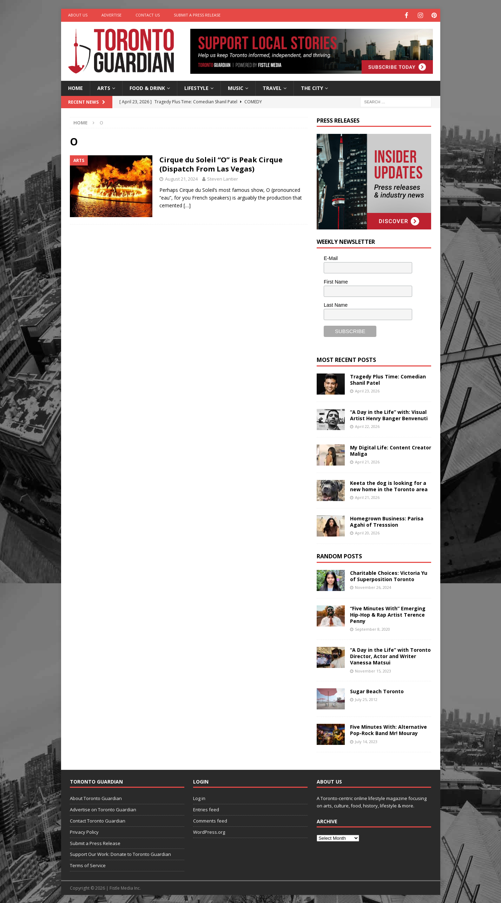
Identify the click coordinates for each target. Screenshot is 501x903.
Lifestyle (196, 87)
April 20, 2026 (367, 532)
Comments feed (210, 820)
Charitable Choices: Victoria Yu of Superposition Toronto (388, 575)
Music (235, 87)
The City (312, 87)
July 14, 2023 (366, 740)
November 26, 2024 (373, 586)
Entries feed (206, 809)
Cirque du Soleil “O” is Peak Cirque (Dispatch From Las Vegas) (221, 163)
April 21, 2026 (367, 461)
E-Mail (331, 257)
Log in (199, 797)
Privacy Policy (84, 831)
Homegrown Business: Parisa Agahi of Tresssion (386, 520)
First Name (336, 281)
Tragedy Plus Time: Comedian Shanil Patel (388, 378)
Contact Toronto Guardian (97, 820)
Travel (272, 87)
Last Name (336, 304)
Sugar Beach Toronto (377, 690)
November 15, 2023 (373, 670)
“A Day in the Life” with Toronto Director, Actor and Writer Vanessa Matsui (390, 655)
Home (75, 87)
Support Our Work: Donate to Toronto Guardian (120, 853)
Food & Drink (147, 87)
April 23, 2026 (367, 390)
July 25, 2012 (366, 698)
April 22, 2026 (367, 425)
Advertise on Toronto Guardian (103, 809)
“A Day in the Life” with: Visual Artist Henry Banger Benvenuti (389, 414)
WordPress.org (209, 831)
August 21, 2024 (181, 178)
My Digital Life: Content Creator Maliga (390, 449)
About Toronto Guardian (96, 797)
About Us (77, 15)
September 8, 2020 (372, 628)
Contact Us (148, 15)
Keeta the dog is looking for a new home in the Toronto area (389, 485)
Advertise (111, 15)
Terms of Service (88, 865)
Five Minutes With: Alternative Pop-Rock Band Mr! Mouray (388, 729)
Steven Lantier (222, 178)
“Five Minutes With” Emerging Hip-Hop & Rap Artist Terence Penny (388, 614)
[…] (187, 204)
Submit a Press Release (197, 15)
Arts (103, 87)
